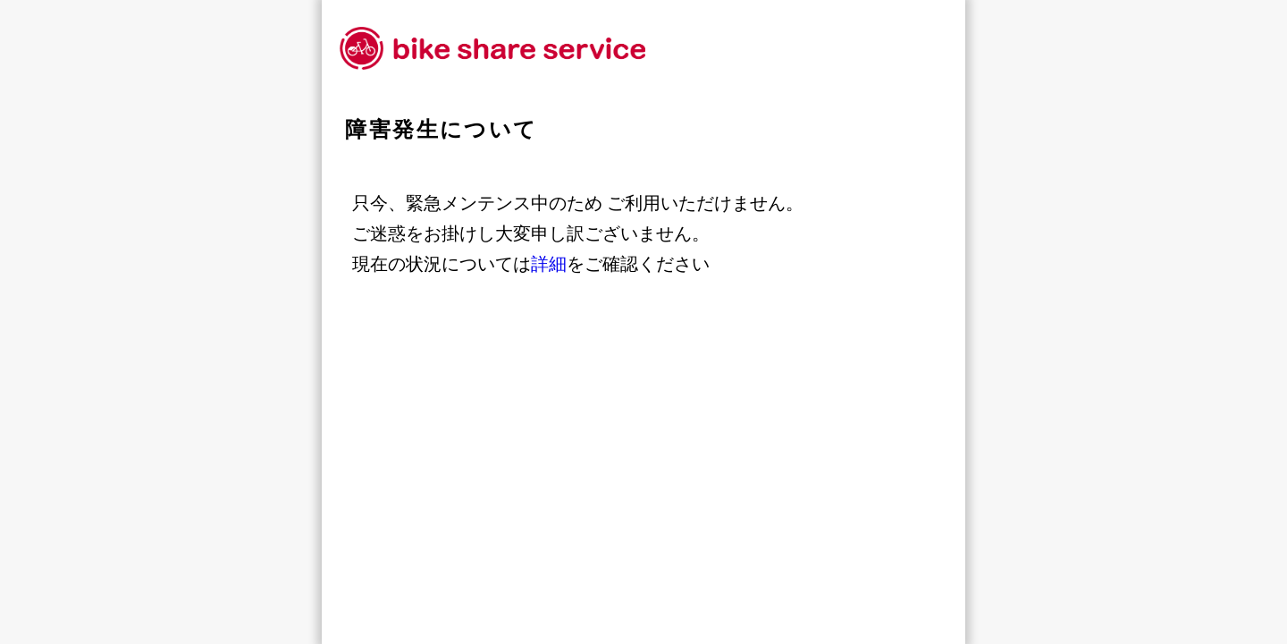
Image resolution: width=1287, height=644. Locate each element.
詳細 (549, 264)
